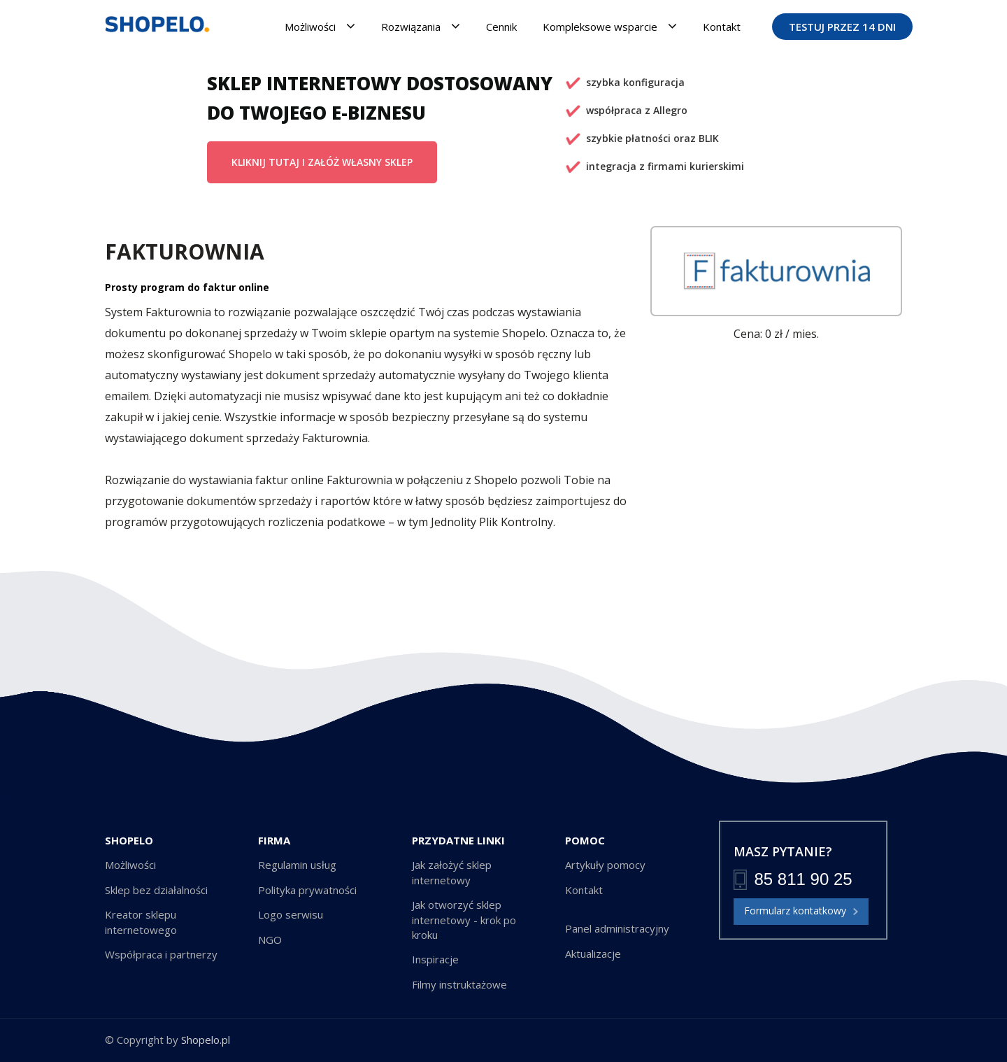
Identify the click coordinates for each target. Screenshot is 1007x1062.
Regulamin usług (297, 865)
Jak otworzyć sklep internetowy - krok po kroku (464, 920)
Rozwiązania (420, 26)
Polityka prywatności (307, 890)
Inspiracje (435, 959)
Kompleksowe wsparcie (610, 26)
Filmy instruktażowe (459, 984)
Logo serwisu (290, 914)
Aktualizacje (593, 954)
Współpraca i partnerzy (161, 954)
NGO (270, 940)
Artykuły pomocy (605, 865)
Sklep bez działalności (156, 890)
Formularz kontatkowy (801, 911)
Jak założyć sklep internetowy (452, 872)
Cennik (501, 27)
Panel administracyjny (617, 928)
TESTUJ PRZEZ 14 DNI (842, 27)
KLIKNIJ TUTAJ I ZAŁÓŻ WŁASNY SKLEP (322, 162)
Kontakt (722, 27)
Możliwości (320, 26)
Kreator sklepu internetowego (141, 921)
